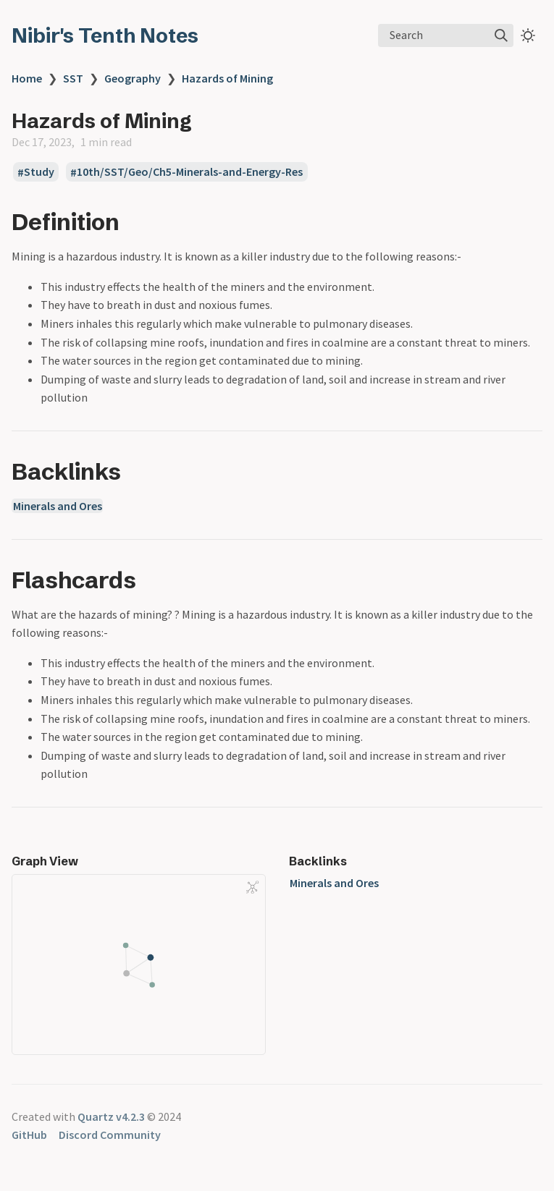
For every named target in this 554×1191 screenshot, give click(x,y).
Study (39, 172)
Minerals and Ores (57, 506)
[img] (501, 35)
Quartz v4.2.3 (111, 1116)
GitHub (29, 1134)
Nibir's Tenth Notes (105, 35)
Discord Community (110, 1134)
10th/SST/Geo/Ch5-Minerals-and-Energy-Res (190, 172)
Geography (132, 78)
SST (73, 78)
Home (27, 78)
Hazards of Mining (227, 78)
